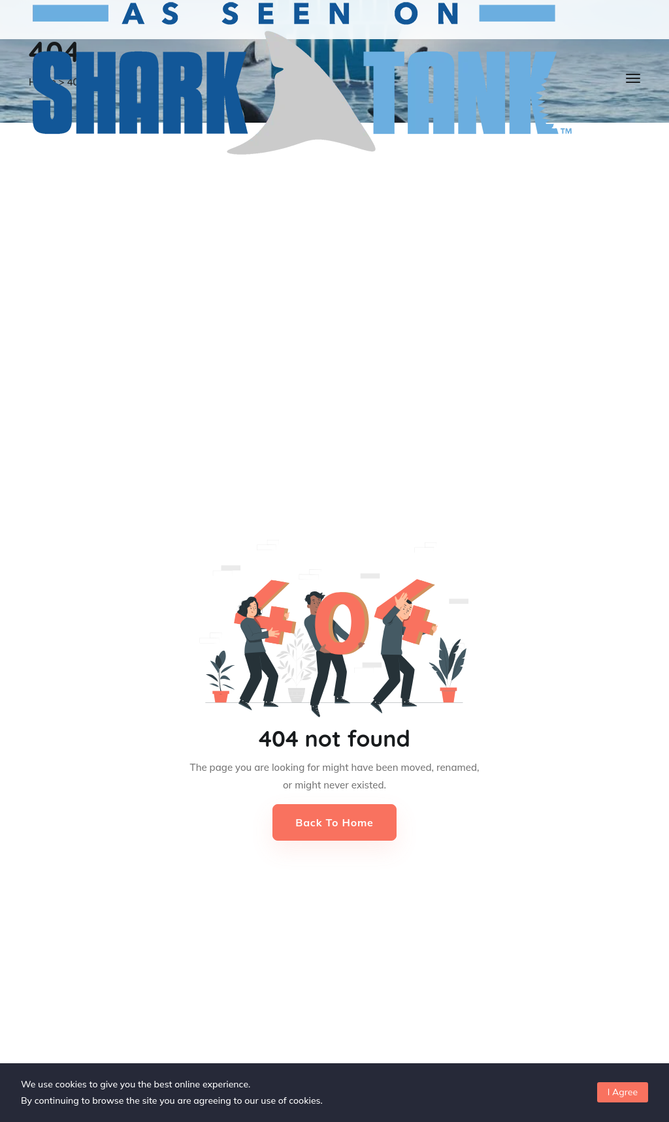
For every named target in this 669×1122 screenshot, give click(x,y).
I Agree (623, 1092)
